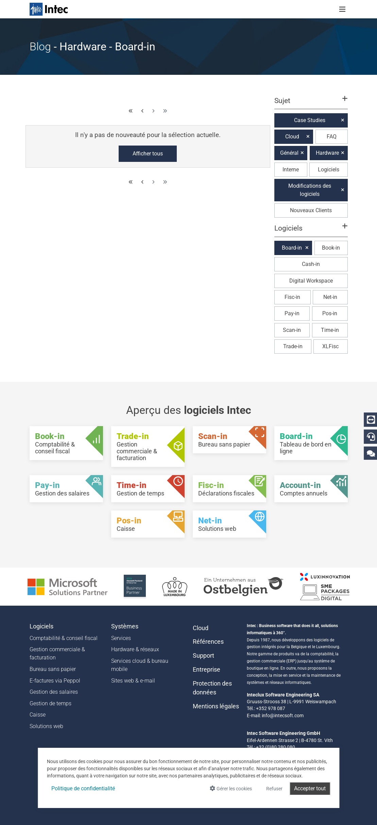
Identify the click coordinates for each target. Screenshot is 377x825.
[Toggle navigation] (342, 9)
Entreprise (206, 669)
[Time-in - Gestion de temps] (148, 488)
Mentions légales (216, 706)
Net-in (330, 297)
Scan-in (292, 330)
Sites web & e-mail (133, 680)
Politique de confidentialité (83, 788)
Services (121, 638)
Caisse (38, 714)
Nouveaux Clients (311, 210)
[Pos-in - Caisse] (148, 524)
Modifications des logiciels (309, 190)
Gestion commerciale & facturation (57, 653)
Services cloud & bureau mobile (139, 665)
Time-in (330, 330)
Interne (290, 169)
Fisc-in (292, 297)
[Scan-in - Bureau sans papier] (229, 439)
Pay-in (292, 313)
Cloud (292, 136)
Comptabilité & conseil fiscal (64, 638)
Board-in (292, 248)
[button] (310, 104)
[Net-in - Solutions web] (229, 524)
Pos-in (329, 313)
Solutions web (46, 726)
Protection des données (212, 688)
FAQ (332, 136)
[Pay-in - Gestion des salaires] (66, 488)
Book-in (331, 248)
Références (208, 641)
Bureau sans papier (53, 669)
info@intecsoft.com (283, 715)
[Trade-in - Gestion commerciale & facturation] (148, 446)
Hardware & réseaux (135, 649)
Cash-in (311, 264)
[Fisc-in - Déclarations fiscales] (229, 488)
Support (203, 655)
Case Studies (309, 120)
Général (289, 153)
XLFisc (330, 346)
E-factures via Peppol (55, 680)
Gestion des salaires (54, 692)
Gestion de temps (50, 703)
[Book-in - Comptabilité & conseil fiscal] (66, 443)
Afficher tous (148, 153)
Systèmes (124, 626)
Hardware (327, 153)
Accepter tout (310, 788)
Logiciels (328, 169)
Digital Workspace (311, 280)
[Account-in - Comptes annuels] (311, 488)
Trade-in (293, 346)
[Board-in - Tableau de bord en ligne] (311, 443)
